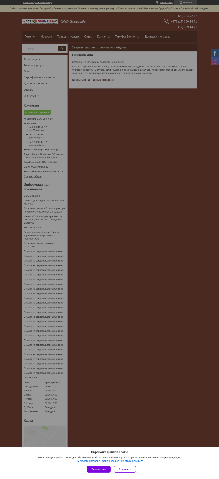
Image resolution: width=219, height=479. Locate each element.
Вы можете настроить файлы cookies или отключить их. (108, 461)
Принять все (98, 469)
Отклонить (125, 469)
